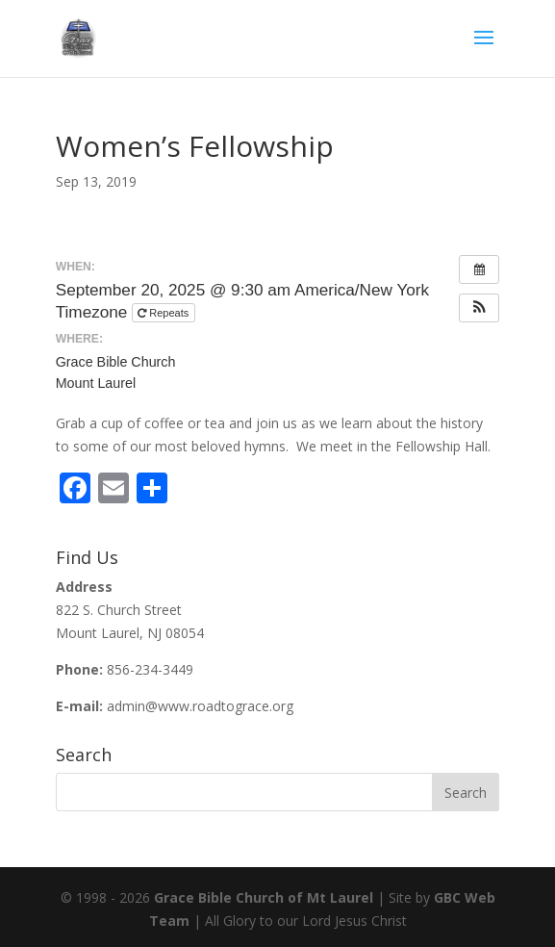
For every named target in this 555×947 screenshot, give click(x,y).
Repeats (164, 313)
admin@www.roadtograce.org (200, 706)
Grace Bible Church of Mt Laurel (263, 897)
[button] (479, 307)
